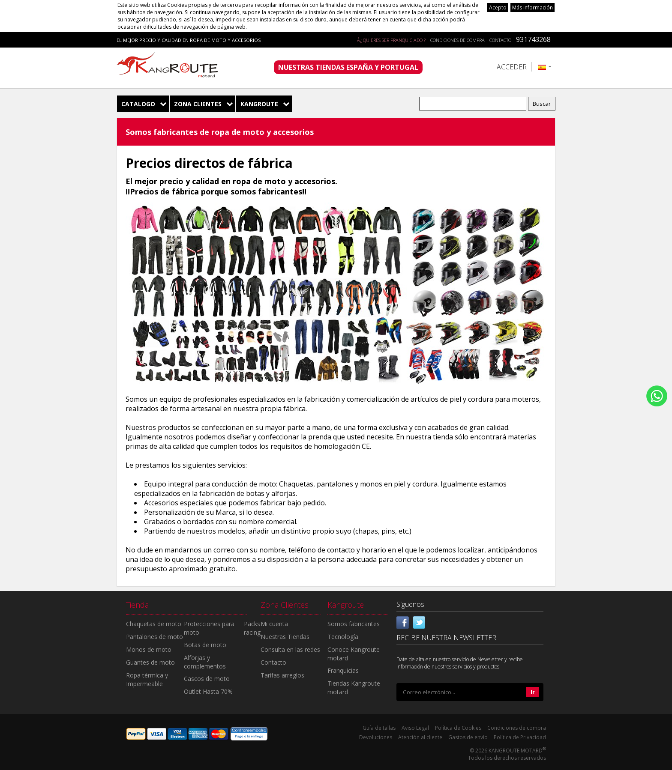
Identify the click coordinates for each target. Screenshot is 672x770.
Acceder (512, 67)
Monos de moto (148, 649)
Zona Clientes (198, 104)
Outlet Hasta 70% (208, 691)
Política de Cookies (458, 727)
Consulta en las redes (290, 649)
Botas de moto (205, 645)
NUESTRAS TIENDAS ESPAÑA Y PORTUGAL (348, 67)
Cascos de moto (207, 678)
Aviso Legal (415, 727)
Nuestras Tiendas (285, 637)
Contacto (500, 40)
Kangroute (259, 104)
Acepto (498, 7)
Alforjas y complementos (205, 662)
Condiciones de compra (457, 40)
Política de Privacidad (520, 737)
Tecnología (342, 637)
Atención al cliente (420, 737)
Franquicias (343, 670)
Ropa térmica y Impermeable (147, 679)
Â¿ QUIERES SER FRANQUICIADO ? (391, 40)
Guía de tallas (379, 727)
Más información (532, 7)
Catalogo (138, 104)
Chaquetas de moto (153, 624)
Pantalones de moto (154, 637)
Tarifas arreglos (282, 675)
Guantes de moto (150, 662)
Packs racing (252, 628)
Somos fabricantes (353, 624)
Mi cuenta (274, 624)
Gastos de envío (468, 737)
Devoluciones (375, 737)
